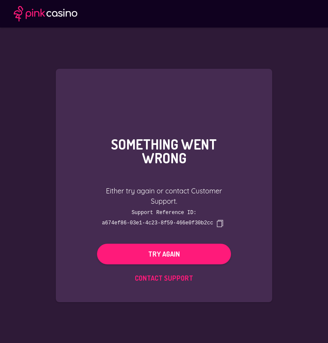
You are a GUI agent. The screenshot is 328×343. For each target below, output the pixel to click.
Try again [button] (164, 253)
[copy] (219, 223)
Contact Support (164, 277)
